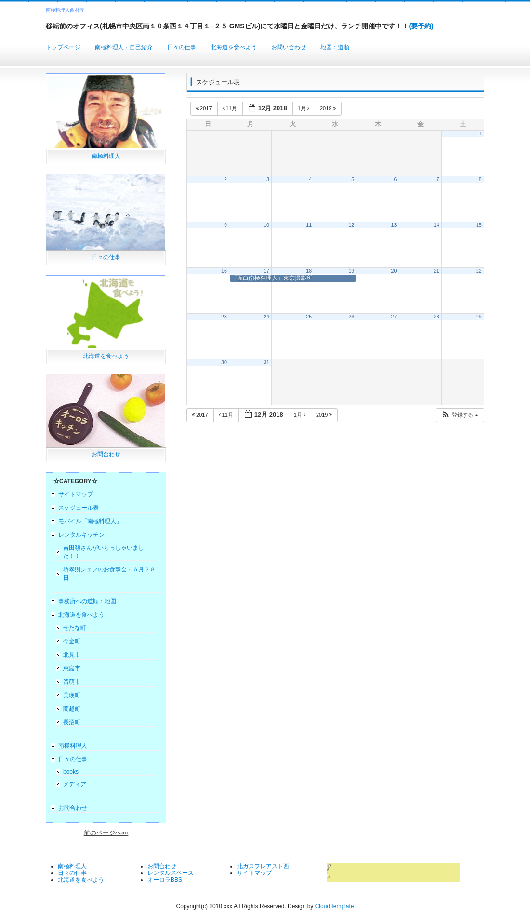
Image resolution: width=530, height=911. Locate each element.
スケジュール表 (78, 507)
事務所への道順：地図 (87, 601)
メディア (74, 784)
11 (309, 225)
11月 (230, 108)
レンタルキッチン (81, 534)
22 (479, 271)
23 (224, 316)
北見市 (71, 654)
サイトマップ (75, 494)
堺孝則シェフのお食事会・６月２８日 (109, 573)
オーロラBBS (164, 879)
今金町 (71, 641)
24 (266, 316)
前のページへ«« (106, 832)
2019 (329, 108)
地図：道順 (334, 47)
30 (224, 362)
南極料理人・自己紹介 (124, 47)
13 (394, 225)
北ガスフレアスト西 (263, 866)
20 (394, 271)
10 (266, 225)
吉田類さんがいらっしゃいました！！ (103, 551)
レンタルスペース (170, 873)
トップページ (63, 47)
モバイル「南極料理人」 (90, 521)
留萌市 (71, 681)
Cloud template (334, 906)
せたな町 (74, 627)
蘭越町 (71, 708)
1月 (304, 108)
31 (266, 362)
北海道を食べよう (234, 47)
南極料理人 (106, 156)
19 (351, 271)
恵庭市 (71, 668)
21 (436, 271)
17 (266, 271)
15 (479, 225)
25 (309, 316)
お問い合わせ (288, 47)
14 (436, 225)
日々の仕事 (181, 47)
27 (394, 316)
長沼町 (71, 722)
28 (436, 316)
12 (351, 225)
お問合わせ (106, 454)
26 (351, 316)
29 (479, 316)
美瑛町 (71, 695)
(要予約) (421, 26)
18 (309, 271)
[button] (459, 415)
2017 (204, 108)
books (71, 771)
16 (224, 271)
